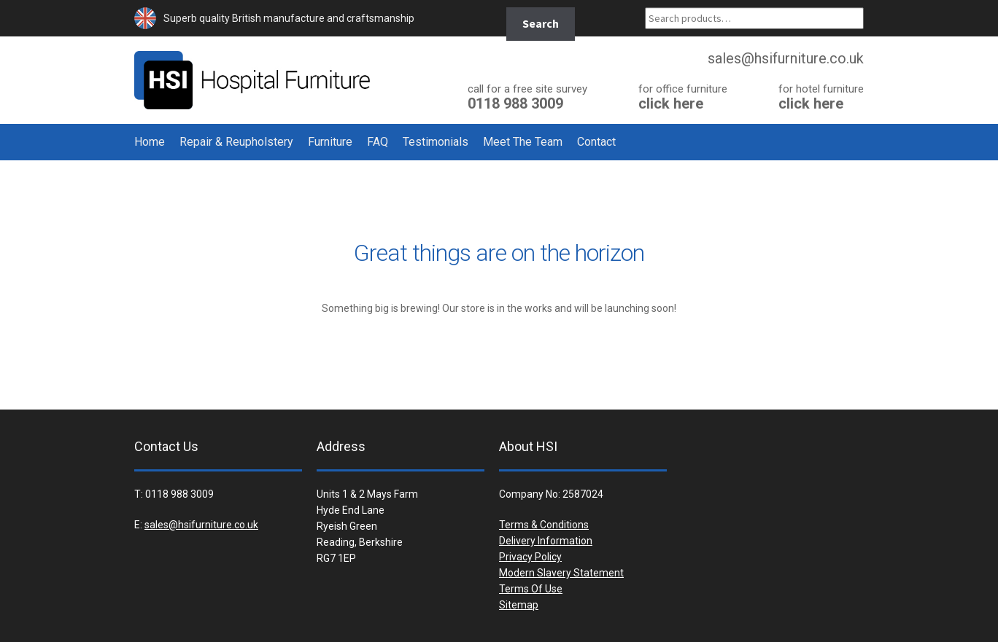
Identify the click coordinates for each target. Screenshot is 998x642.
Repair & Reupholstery (236, 142)
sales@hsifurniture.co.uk (201, 525)
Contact (596, 142)
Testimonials (435, 142)
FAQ (377, 142)
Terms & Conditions (544, 525)
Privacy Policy (530, 557)
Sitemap (518, 605)
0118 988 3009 (527, 96)
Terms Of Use (530, 589)
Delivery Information (545, 541)
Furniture (330, 142)
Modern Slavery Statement (561, 573)
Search (540, 23)
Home (149, 142)
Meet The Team (522, 142)
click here (682, 96)
